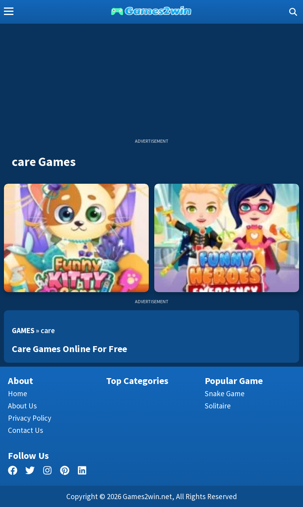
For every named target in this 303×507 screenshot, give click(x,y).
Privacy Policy (29, 418)
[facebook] (12, 472)
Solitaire (218, 405)
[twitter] (30, 472)
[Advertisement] (151, 83)
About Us (22, 405)
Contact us (25, 430)
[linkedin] (82, 472)
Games (23, 330)
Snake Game (225, 393)
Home (17, 393)
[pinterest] (64, 472)
